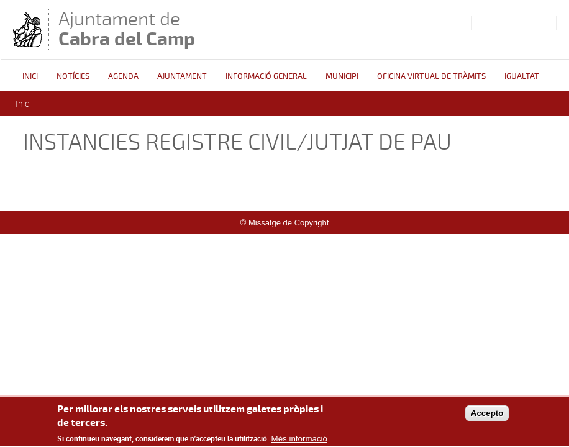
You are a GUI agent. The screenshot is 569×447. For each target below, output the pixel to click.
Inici (30, 76)
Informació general (266, 76)
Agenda (123, 76)
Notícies (73, 76)
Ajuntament (182, 76)
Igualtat (521, 76)
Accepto (487, 418)
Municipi (341, 76)
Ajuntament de (126, 29)
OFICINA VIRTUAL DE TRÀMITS (431, 76)
